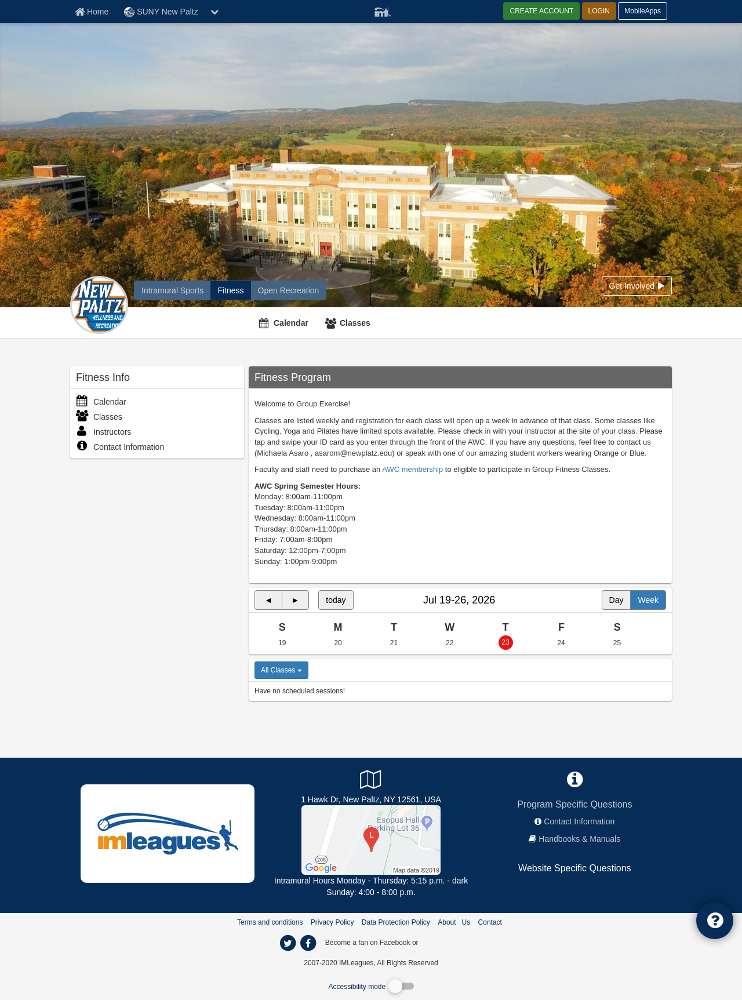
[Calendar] (285, 323)
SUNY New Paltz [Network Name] (161, 12)
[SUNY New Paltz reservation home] (288, 290)
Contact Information (120, 447)
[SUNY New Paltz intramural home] (172, 290)
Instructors (103, 432)
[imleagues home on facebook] (308, 943)
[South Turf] (371, 839)
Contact (490, 922)
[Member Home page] (91, 11)
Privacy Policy (332, 922)
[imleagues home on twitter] (287, 943)
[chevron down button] (214, 11)
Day (616, 600)
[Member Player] (382, 10)
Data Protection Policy (396, 922)
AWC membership (412, 469)
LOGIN (599, 11)
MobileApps (642, 11)
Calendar (291, 323)
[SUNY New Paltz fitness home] (230, 290)
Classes (355, 323)
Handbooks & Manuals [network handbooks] (579, 838)
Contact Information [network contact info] (579, 821)
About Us (454, 922)
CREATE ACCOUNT (541, 11)
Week (648, 600)
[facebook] (443, 942)
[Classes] (349, 323)
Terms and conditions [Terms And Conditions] (270, 922)
